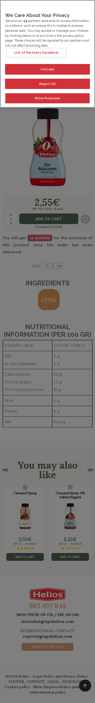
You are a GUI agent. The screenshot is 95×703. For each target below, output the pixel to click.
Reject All (47, 81)
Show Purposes (48, 96)
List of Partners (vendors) (36, 50)
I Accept (47, 67)
